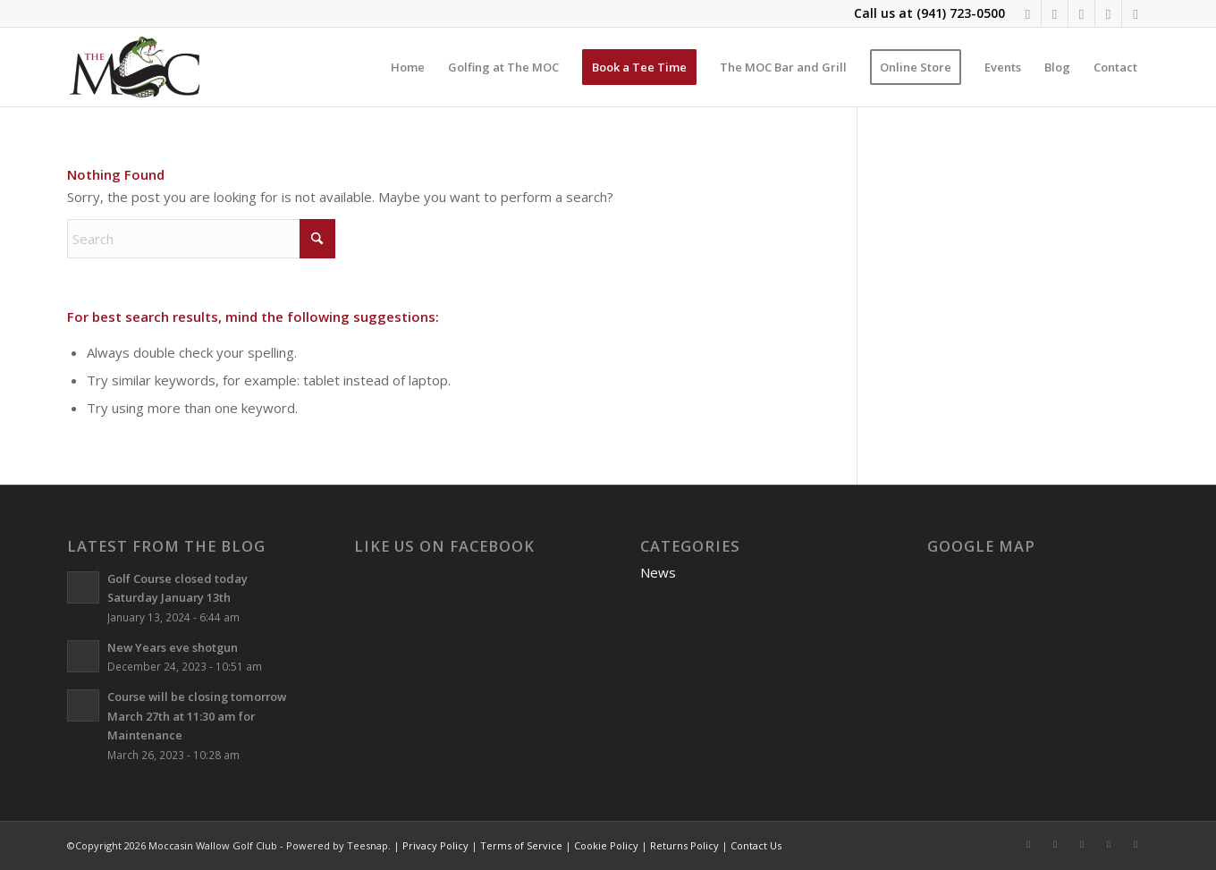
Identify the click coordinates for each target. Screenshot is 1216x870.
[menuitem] (407, 67)
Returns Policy (684, 845)
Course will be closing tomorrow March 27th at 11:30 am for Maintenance (196, 715)
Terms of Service (521, 845)
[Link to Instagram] (1055, 13)
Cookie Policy (606, 845)
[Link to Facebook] (1028, 13)
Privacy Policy (435, 845)
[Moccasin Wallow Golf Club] (137, 67)
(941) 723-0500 (960, 12)
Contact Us (755, 845)
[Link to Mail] (1135, 13)
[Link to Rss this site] (1108, 13)
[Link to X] (1081, 13)
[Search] (201, 238)
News (658, 572)
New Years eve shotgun (172, 647)
